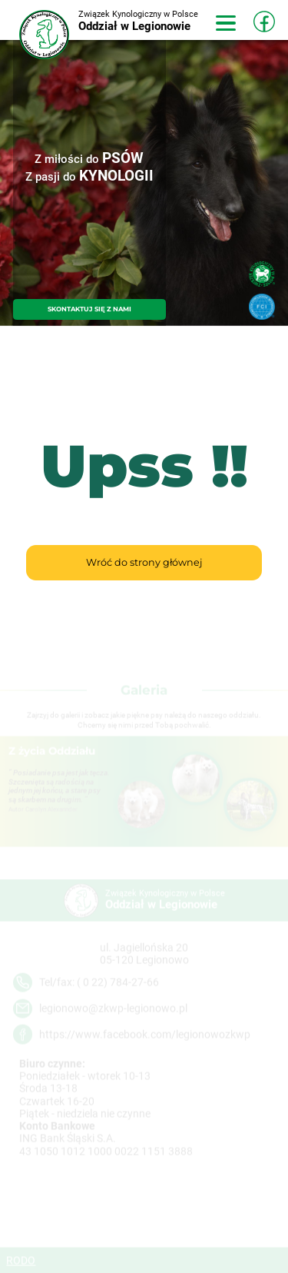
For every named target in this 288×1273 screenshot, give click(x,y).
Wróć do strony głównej (144, 562)
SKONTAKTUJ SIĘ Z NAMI (89, 309)
